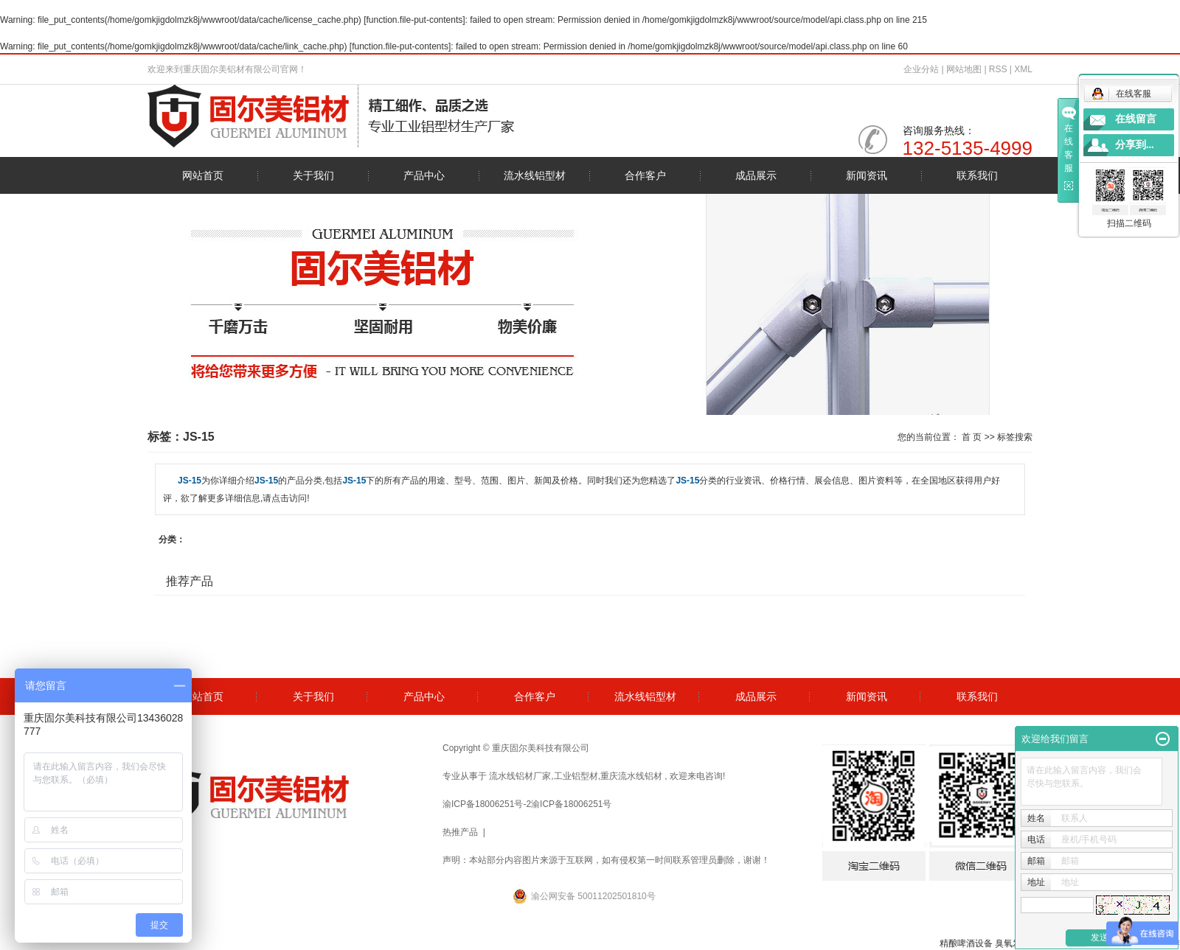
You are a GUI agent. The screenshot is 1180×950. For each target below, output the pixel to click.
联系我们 (977, 175)
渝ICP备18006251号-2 (486, 804)
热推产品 (460, 832)
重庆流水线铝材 (631, 776)
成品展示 (756, 175)
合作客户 (645, 175)
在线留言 (1135, 119)
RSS (998, 69)
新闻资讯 (866, 175)
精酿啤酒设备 (966, 943)
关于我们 (313, 175)
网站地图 (965, 69)
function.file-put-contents (415, 20)
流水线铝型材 (535, 175)
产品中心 (424, 175)
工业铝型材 (576, 776)
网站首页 (202, 175)
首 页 (972, 437)
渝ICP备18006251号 (571, 804)
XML (1023, 69)
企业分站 (921, 69)
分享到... (1134, 144)
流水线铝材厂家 (520, 776)
